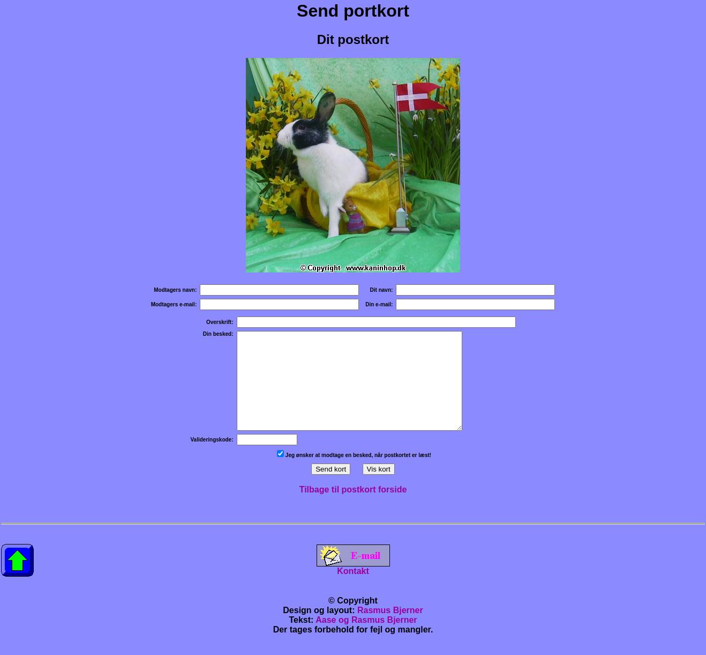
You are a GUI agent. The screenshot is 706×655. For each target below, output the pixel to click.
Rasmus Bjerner (390, 629)
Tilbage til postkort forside (353, 508)
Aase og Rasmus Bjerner (366, 639)
